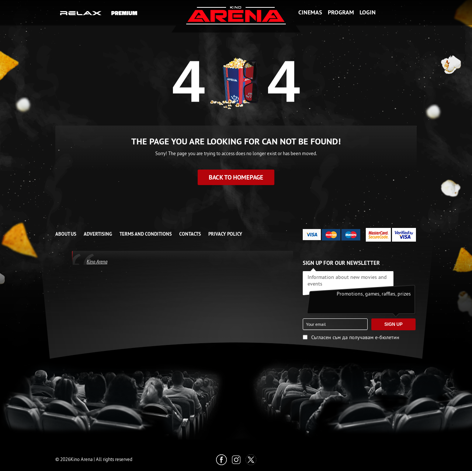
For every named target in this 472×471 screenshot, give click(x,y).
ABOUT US (65, 234)
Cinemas (310, 12)
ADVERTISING (98, 234)
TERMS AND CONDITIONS (145, 234)
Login (368, 12)
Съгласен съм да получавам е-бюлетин (355, 337)
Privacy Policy (225, 234)
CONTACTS (190, 234)
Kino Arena (97, 261)
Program (341, 12)
